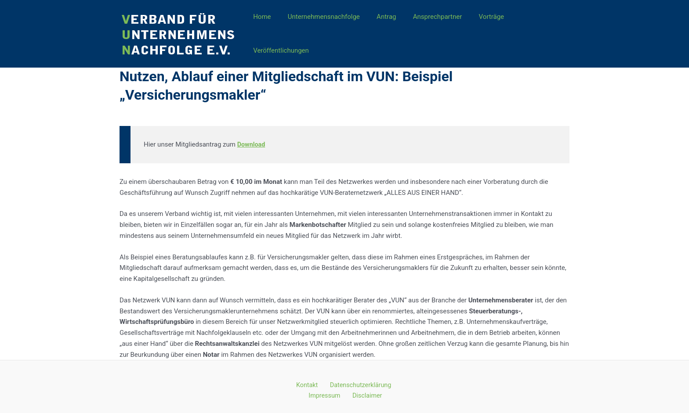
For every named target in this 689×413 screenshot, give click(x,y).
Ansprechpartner (431, 29)
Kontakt (307, 377)
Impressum (327, 387)
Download (252, 136)
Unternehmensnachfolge (325, 29)
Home (267, 29)
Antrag (383, 29)
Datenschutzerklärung (358, 377)
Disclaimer (366, 387)
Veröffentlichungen (535, 29)
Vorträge (481, 29)
